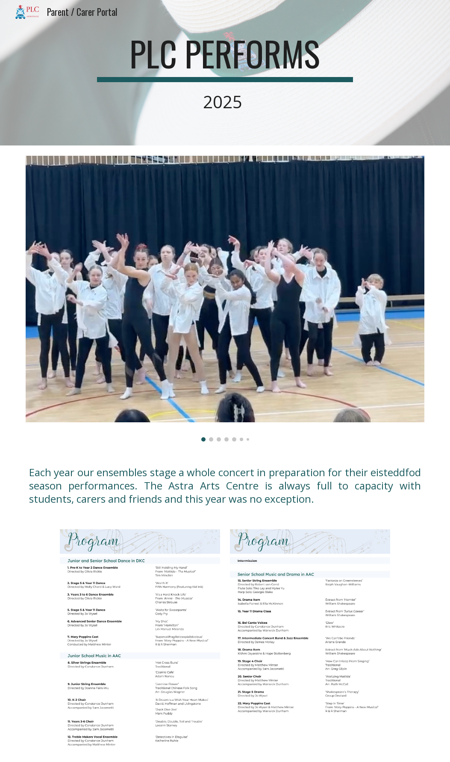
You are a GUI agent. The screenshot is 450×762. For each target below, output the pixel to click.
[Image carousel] (225, 299)
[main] (225, 72)
